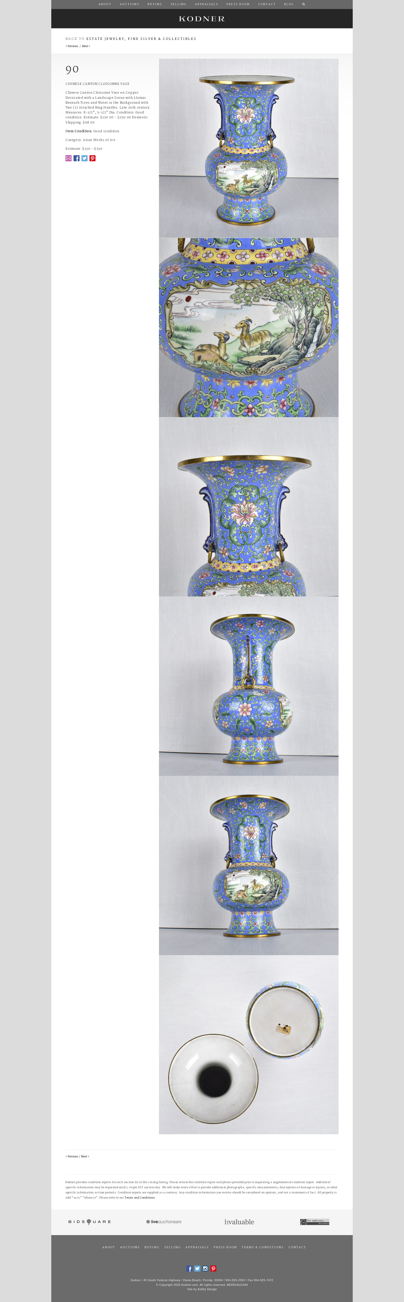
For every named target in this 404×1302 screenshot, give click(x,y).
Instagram (205, 1268)
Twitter (84, 158)
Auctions (130, 1247)
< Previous (71, 46)
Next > (86, 46)
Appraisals (197, 1247)
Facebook (76, 158)
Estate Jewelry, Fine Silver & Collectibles (141, 39)
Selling (172, 1247)
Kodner (202, 18)
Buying (151, 1247)
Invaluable (240, 1222)
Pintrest (92, 158)
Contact (297, 1247)
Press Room (225, 1247)
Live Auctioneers (164, 1222)
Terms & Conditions (262, 1247)
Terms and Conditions (139, 1198)
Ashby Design (207, 1289)
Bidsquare (89, 1222)
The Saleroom (315, 1222)
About (108, 1247)
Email (68, 158)
